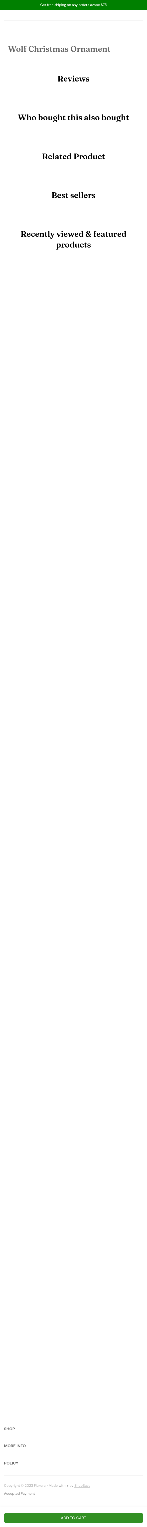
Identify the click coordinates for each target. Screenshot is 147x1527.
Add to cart (73, 1517)
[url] (82, 1485)
